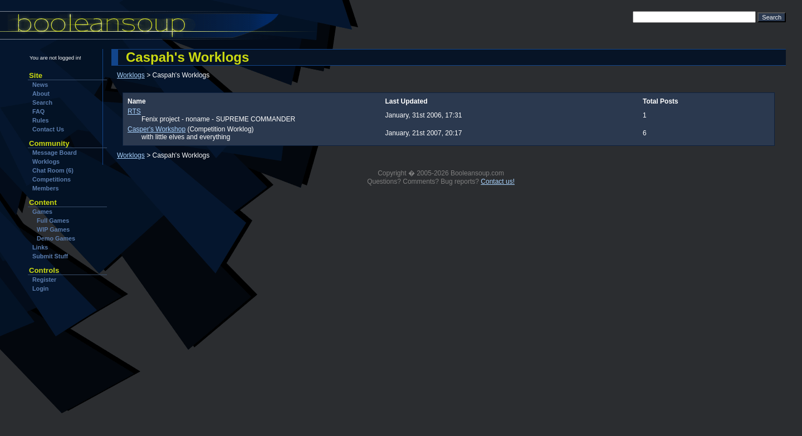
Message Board (54, 152)
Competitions (51, 179)
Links (40, 247)
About (41, 93)
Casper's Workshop (156, 129)
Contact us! (498, 181)
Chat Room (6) (53, 170)
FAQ (38, 111)
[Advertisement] (63, 361)
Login (40, 288)
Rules (40, 120)
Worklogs (46, 161)
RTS (134, 111)
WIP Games (53, 229)
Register (44, 279)
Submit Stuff (50, 256)
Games (42, 211)
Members (45, 188)
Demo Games (56, 238)
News (40, 84)
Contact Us (48, 129)
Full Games (53, 220)
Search (42, 102)
